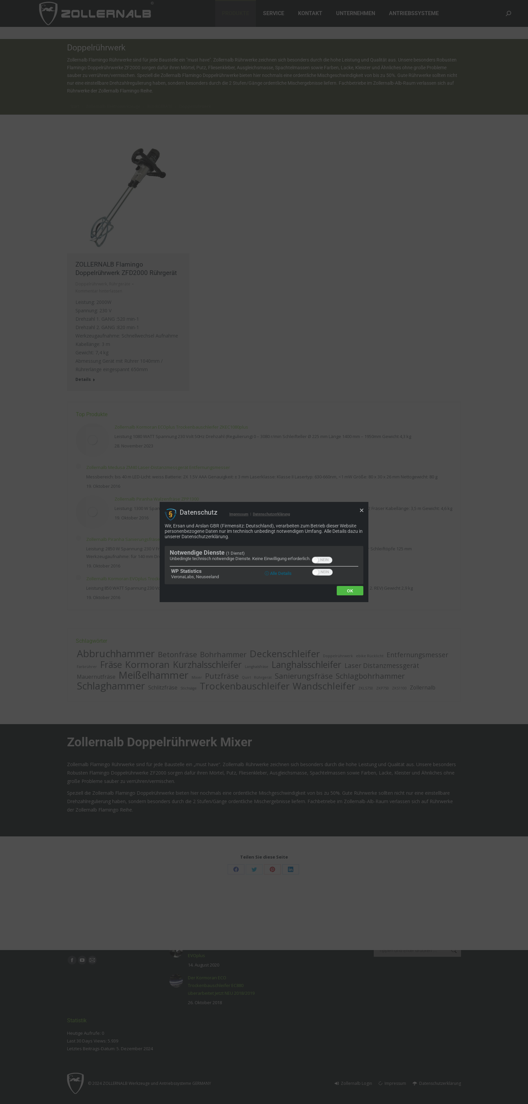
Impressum (239, 514)
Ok (350, 590)
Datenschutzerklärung (271, 514)
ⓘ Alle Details (278, 573)
